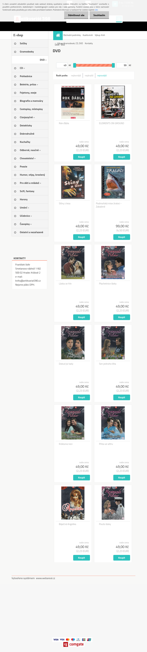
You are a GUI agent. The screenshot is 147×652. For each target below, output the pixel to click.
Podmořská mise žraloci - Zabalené (109, 205)
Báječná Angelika (67, 524)
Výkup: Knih (100, 35)
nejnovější (102, 75)
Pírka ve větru (106, 444)
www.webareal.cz (45, 578)
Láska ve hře (65, 283)
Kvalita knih (88, 35)
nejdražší (89, 75)
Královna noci (66, 444)
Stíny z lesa (64, 203)
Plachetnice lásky (108, 283)
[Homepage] (58, 35)
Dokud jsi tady (66, 363)
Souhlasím (99, 15)
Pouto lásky (105, 524)
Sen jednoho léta (107, 363)
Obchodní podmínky (72, 35)
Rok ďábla (64, 123)
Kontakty (89, 43)
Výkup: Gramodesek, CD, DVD (70, 43)
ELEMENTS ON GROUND (111, 123)
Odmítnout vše (76, 15)
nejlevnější (76, 75)
